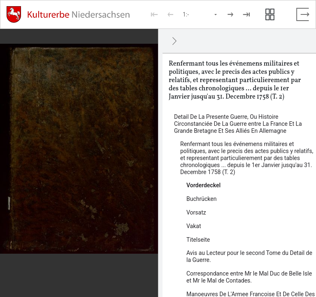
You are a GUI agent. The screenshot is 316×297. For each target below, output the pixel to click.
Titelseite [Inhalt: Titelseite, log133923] (198, 239)
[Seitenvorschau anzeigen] (270, 14)
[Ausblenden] (174, 41)
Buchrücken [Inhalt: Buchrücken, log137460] (201, 199)
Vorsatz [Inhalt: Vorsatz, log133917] (196, 212)
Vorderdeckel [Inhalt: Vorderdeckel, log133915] (203, 185)
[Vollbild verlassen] (302, 14)
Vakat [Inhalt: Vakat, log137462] (193, 226)
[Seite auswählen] (200, 14)
